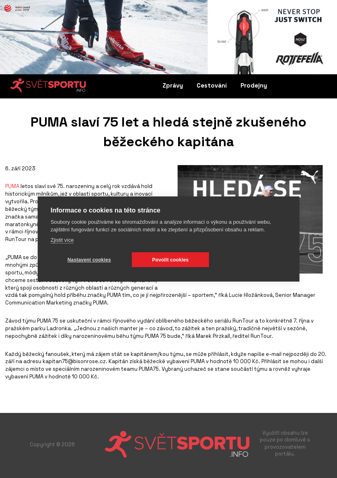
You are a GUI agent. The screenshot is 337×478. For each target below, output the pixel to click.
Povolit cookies (170, 260)
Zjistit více (62, 240)
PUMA (12, 186)
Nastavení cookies (89, 260)
